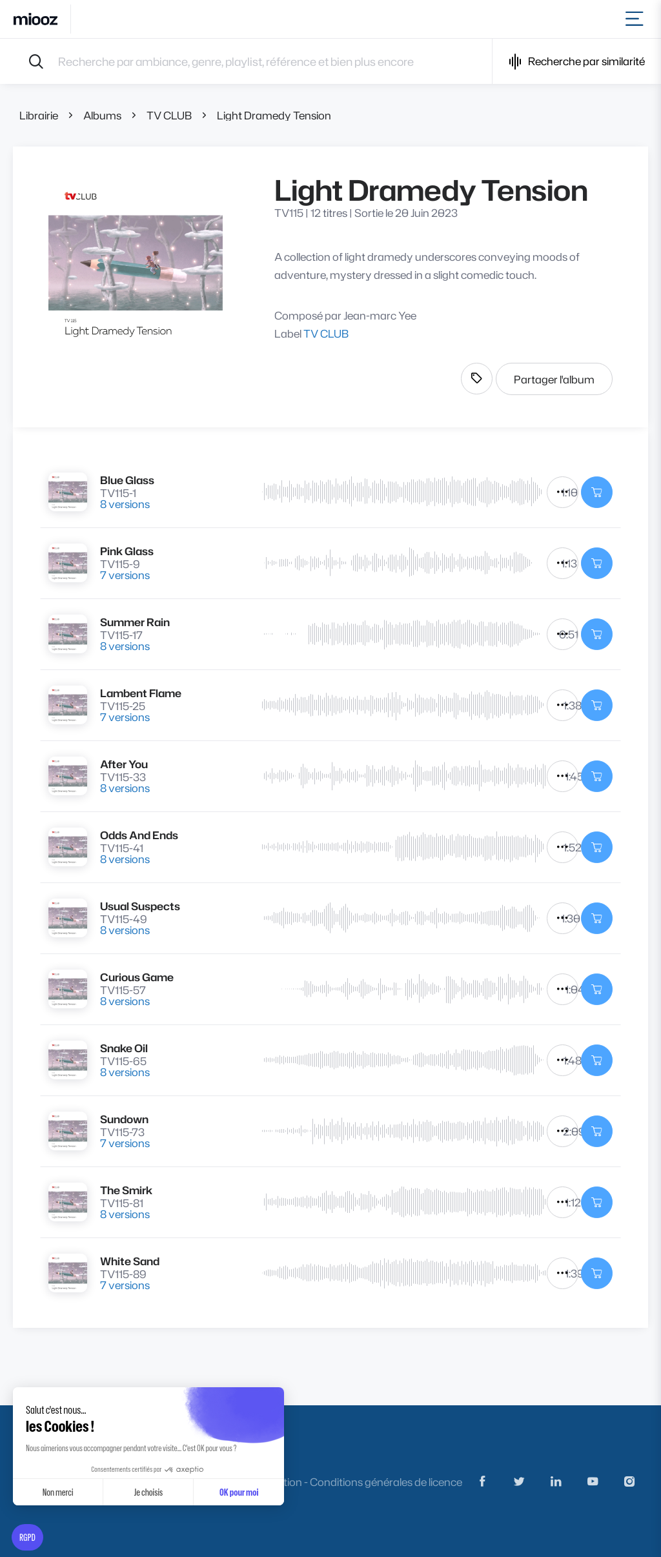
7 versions (125, 574)
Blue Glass (127, 479)
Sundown (124, 1119)
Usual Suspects (140, 906)
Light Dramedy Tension (274, 115)
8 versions (125, 503)
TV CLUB (169, 115)
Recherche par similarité (577, 62)
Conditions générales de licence (386, 1481)
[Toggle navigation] (637, 19)
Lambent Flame (140, 692)
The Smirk (126, 1190)
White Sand (129, 1261)
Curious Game (137, 977)
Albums (102, 115)
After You (124, 763)
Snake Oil (124, 1048)
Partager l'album (554, 379)
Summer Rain (135, 621)
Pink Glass (127, 550)
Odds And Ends (139, 834)
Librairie (38, 115)
